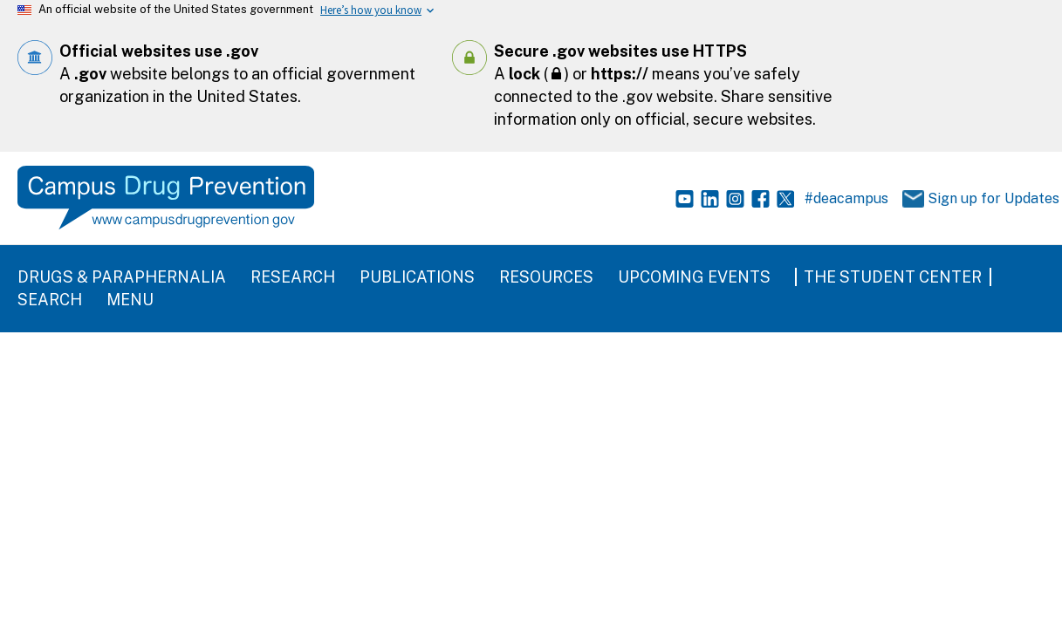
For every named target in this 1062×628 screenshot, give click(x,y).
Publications (417, 277)
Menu (130, 299)
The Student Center (893, 277)
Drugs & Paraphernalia (121, 277)
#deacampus (846, 198)
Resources (546, 277)
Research (292, 277)
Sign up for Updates (968, 199)
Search (49, 299)
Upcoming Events (694, 277)
